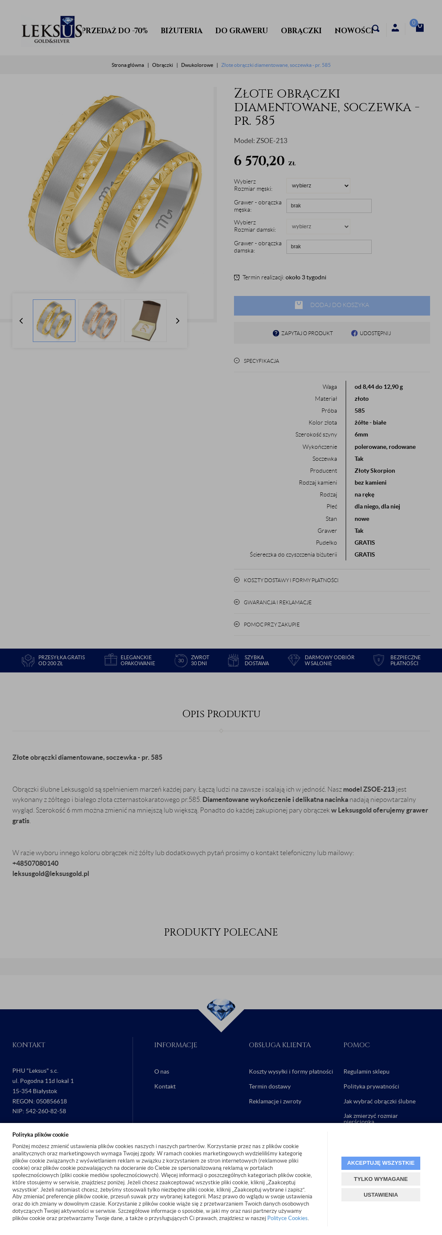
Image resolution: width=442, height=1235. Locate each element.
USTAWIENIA (381, 1195)
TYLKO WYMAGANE (380, 1179)
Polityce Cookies (287, 1218)
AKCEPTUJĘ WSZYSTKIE (380, 1163)
